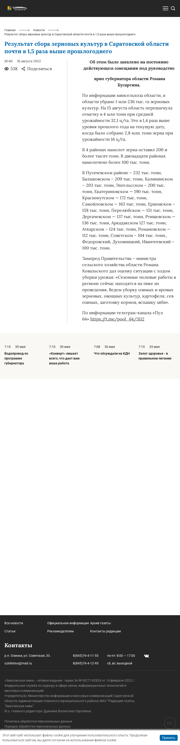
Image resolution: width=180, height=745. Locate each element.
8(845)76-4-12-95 (85, 663)
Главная (10, 119)
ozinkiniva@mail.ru (18, 663)
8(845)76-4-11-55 (85, 655)
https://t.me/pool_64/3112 (117, 408)
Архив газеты (100, 623)
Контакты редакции (105, 631)
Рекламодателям (60, 631)
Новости (39, 119)
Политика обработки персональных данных (38, 721)
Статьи (9, 631)
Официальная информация (68, 623)
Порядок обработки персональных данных (37, 726)
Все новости (13, 623)
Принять (168, 738)
